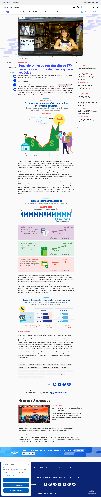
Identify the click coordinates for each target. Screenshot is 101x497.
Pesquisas (50, 374)
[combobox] (17, 7)
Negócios (31, 374)
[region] (16, 479)
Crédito (63, 364)
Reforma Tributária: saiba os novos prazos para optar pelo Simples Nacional (48, 437)
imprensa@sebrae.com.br (61, 392)
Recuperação (59, 374)
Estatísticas (55, 368)
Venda (41, 377)
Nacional (22, 374)
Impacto (50, 371)
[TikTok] (89, 7)
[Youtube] (97, 7)
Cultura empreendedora (59, 477)
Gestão (43, 371)
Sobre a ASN (38, 468)
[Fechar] (29, 464)
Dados (71, 477)
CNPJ (43, 364)
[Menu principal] (3, 12)
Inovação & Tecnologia (42, 477)
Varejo (34, 377)
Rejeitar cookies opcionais (16, 485)
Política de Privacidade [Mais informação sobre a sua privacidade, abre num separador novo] (9, 475)
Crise (69, 364)
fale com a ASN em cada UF (47, 394)
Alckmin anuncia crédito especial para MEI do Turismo (67, 409)
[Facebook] (85, 7)
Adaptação (22, 364)
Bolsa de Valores (34, 364)
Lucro (69, 371)
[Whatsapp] (73, 7)
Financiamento (24, 371)
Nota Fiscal (40, 374)
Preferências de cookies (16, 490)
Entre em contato (65, 468)
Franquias (35, 371)
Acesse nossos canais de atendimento (53, 391)
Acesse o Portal (28, 453)
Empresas (46, 368)
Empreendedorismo (34, 368)
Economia (22, 368)
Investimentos (60, 371)
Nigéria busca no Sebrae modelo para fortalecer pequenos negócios (45, 428)
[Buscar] (95, 11)
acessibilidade (87, 2)
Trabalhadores (24, 377)
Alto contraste (93, 2)
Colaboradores (53, 364)
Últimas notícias (51, 468)
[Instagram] (77, 7)
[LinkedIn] (93, 7)
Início (12, 12)
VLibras (97, 2)
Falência (65, 368)
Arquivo (77, 477)
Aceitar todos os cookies (16, 479)
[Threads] (81, 7)
